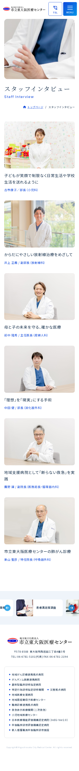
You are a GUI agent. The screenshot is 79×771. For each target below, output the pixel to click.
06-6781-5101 (26, 656)
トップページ (35, 107)
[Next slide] (71, 608)
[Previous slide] (7, 608)
